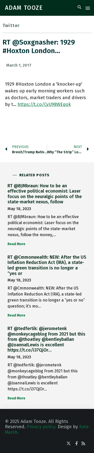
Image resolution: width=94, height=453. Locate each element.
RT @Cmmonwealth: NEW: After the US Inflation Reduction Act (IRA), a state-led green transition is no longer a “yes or (47, 265)
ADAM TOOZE (24, 7)
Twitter (11, 25)
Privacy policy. (41, 426)
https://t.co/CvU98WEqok (44, 104)
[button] (79, 7)
